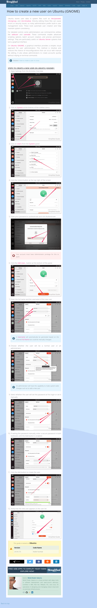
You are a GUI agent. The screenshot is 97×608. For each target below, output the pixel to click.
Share (17, 561)
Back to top (5, 603)
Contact (88, 2)
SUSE (49, 5)
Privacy (83, 2)
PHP (40, 5)
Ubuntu (22, 5)
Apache (28, 5)
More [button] (84, 5)
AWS (44, 5)
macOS (55, 5)
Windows (67, 5)
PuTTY (34, 5)
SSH (17, 5)
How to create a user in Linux (29, 60)
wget (78, 5)
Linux (11, 5)
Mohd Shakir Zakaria (35, 578)
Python (61, 5)
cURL (73, 5)
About (78, 2)
